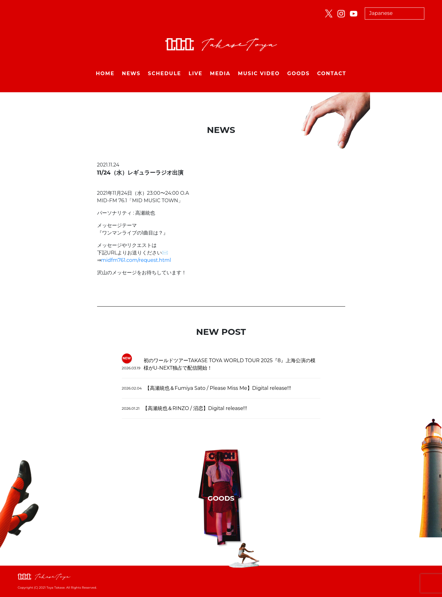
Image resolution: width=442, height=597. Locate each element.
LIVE (196, 73)
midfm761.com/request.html (136, 260)
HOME (105, 73)
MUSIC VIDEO (259, 73)
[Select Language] (394, 13)
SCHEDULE (164, 73)
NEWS (131, 73)
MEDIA (220, 73)
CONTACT (331, 73)
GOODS (298, 73)
